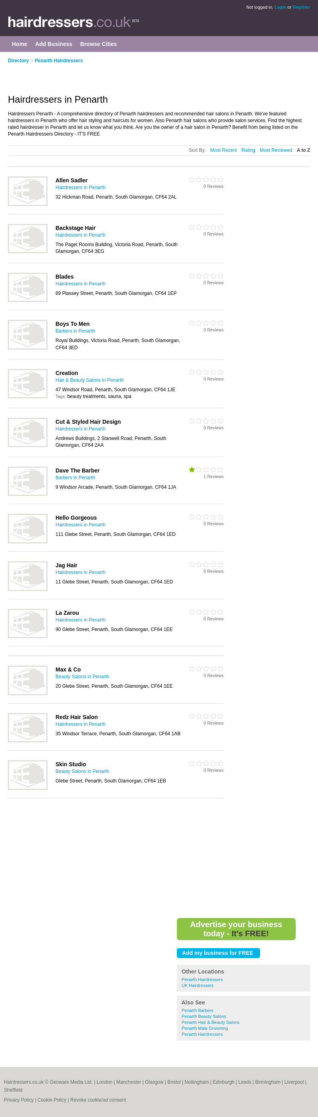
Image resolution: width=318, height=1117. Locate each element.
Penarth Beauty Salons (204, 1016)
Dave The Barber (78, 470)
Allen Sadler (72, 180)
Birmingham (268, 1082)
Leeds (244, 1082)
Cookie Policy (51, 1100)
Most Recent (223, 150)
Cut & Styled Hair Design (88, 422)
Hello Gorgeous (76, 518)
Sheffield (13, 1090)
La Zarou (67, 613)
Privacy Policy (19, 1100)
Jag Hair (66, 565)
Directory (18, 60)
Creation (67, 373)
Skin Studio (71, 764)
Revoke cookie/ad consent (98, 1100)
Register (301, 7)
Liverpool (294, 1082)
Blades (65, 277)
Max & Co (68, 669)
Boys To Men (73, 324)
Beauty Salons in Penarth (82, 676)
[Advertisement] (100, 74)
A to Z (303, 150)
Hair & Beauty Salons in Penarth (90, 380)
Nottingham (196, 1082)
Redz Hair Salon (77, 717)
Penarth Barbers (197, 1010)
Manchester (128, 1082)
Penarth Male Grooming (205, 1028)
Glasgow (154, 1082)
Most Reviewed (276, 150)
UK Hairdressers (198, 985)
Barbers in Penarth (75, 331)
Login (280, 7)
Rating (248, 150)
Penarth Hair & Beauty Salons (210, 1022)
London (104, 1082)
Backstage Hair (76, 228)
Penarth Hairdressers (59, 60)
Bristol (173, 1082)
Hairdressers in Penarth (80, 187)
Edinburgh (224, 1082)
